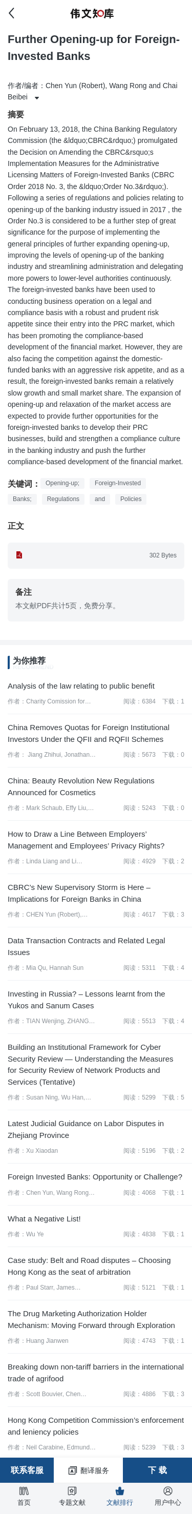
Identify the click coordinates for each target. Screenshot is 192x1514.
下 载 (157, 1470)
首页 (24, 1496)
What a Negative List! (44, 1218)
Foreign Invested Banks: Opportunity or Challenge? (95, 1176)
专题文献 (72, 1496)
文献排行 (119, 1496)
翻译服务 (88, 1470)
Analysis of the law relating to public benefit (81, 685)
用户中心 (168, 1496)
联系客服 (27, 1470)
